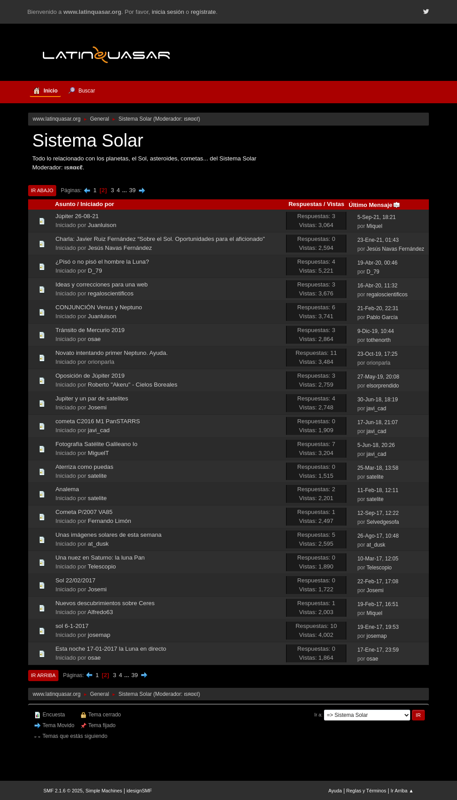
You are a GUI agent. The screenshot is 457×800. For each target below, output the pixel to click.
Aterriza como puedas (84, 466)
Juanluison (102, 225)
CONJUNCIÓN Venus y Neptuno (98, 307)
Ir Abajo (42, 190)
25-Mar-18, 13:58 (378, 468)
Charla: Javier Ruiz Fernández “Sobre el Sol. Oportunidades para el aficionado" (160, 239)
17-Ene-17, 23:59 (378, 650)
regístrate (203, 11)
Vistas (335, 204)
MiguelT (98, 453)
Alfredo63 (100, 612)
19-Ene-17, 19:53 (378, 627)
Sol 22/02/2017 (75, 580)
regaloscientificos (110, 293)
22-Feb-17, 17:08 (378, 581)
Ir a (317, 714)
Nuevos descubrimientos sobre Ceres (104, 603)
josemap (99, 635)
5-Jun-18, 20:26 (376, 445)
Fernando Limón (109, 521)
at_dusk (98, 543)
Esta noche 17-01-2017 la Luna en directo (110, 648)
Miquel (374, 226)
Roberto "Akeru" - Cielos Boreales (133, 384)
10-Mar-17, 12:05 (378, 559)
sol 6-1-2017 (71, 626)
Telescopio (102, 566)
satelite (97, 475)
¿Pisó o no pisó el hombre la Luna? (102, 261)
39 (132, 190)
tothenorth (378, 340)
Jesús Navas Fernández (120, 247)
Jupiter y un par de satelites (91, 398)
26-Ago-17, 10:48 (378, 536)
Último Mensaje (374, 205)
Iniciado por (97, 204)
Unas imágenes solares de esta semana (108, 534)
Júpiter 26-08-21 (77, 216)
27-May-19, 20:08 (378, 377)
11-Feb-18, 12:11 (378, 490)
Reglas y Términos (366, 790)
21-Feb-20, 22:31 (378, 308)
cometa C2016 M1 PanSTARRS (97, 421)
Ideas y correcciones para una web (101, 284)
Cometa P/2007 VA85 (83, 512)
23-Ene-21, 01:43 (378, 240)
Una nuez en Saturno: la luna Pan (100, 557)
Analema (67, 489)
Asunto (65, 204)
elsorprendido (382, 386)
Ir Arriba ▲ (402, 790)
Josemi (97, 407)
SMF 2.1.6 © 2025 (63, 790)
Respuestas (305, 204)
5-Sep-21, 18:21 (376, 217)
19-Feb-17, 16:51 (378, 604)
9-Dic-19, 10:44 (375, 331)
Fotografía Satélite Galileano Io (96, 444)
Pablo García (382, 317)
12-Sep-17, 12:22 (378, 513)
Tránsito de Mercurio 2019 (90, 330)
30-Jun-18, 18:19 (377, 399)
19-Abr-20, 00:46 (377, 263)
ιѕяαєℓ (191, 119)
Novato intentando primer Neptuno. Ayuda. (111, 352)
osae (94, 339)
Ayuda (335, 790)
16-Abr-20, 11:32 (377, 285)
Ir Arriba (43, 675)
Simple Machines (104, 790)
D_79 (95, 270)
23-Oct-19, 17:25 (377, 354)
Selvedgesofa (382, 522)
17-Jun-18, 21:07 (377, 422)
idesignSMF (139, 790)
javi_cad (376, 408)
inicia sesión (168, 11)
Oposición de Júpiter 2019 (90, 375)
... (125, 190)
